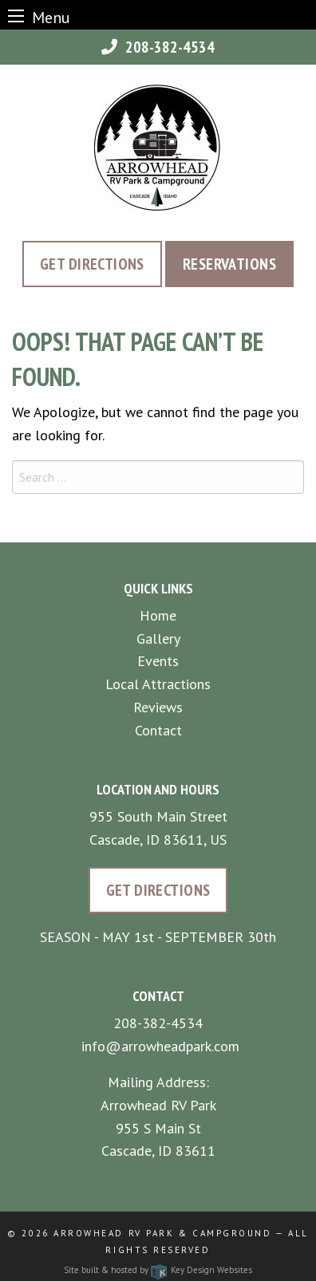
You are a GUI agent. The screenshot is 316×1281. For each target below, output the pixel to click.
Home (158, 615)
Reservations (229, 264)
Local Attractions (158, 684)
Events (158, 661)
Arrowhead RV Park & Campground (162, 1233)
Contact (158, 730)
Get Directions (92, 264)
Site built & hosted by (157, 1269)
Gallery (158, 638)
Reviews (158, 707)
